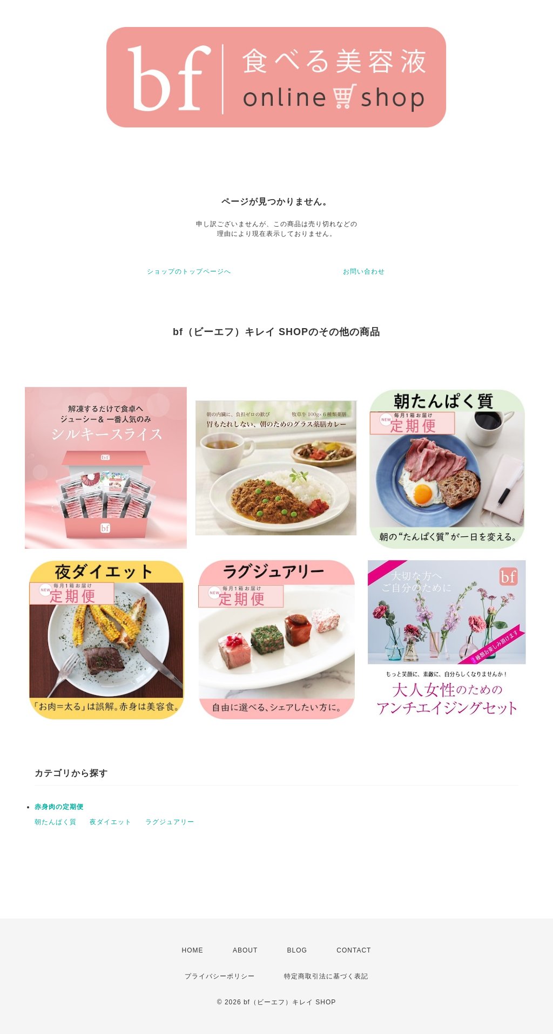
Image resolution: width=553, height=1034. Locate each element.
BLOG (297, 950)
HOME (193, 950)
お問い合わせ (364, 271)
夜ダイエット (111, 822)
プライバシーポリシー (220, 976)
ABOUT (245, 950)
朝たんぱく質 (56, 822)
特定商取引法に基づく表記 (326, 976)
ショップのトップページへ (189, 271)
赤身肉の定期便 (59, 807)
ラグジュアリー (169, 822)
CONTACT (353, 950)
